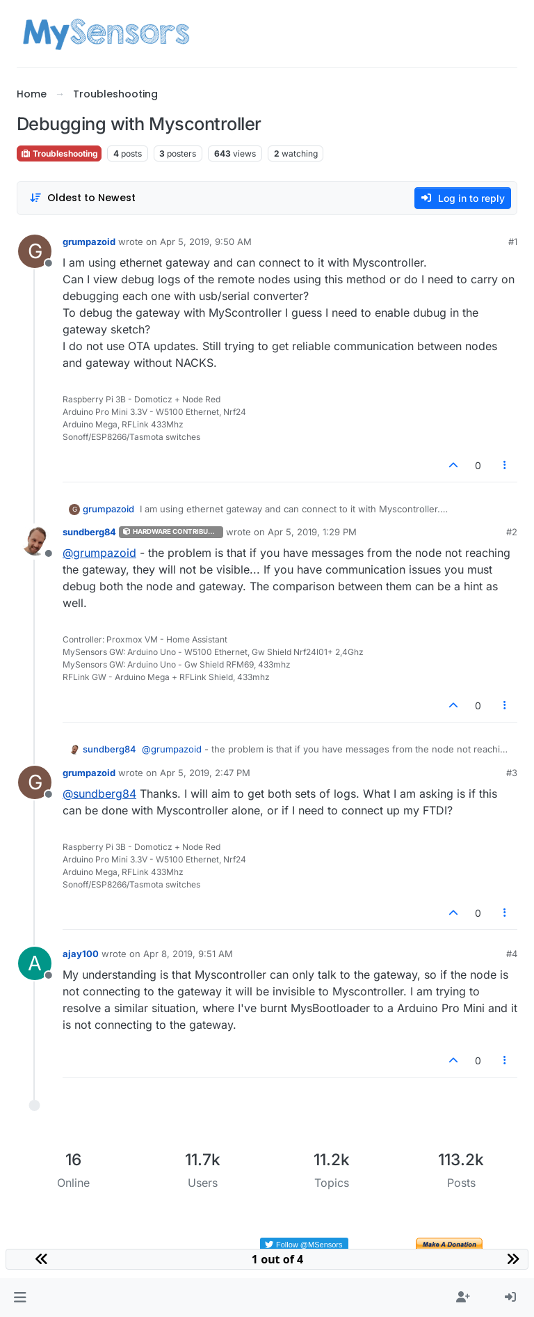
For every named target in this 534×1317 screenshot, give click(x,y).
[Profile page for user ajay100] (34, 963)
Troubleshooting (59, 153)
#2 (511, 531)
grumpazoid (89, 241)
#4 (511, 953)
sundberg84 (89, 531)
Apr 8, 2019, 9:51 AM (188, 953)
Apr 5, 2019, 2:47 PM (205, 772)
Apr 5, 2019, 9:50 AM (206, 241)
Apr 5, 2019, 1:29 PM (312, 531)
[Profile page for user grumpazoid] (34, 251)
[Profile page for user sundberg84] (34, 541)
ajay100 (81, 953)
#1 (512, 241)
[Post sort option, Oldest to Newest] (82, 198)
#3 (511, 772)
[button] (20, 1297)
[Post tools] (505, 465)
